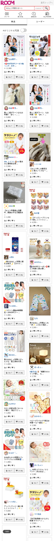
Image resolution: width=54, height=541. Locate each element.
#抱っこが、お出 (14, 65)
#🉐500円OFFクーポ (12, 64)
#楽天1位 (33, 372)
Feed (7, 14)
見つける (20, 14)
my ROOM (47, 14)
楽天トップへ (47, 2)
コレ (10, 77)
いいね (20, 77)
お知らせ (34, 14)
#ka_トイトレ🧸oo (11, 162)
